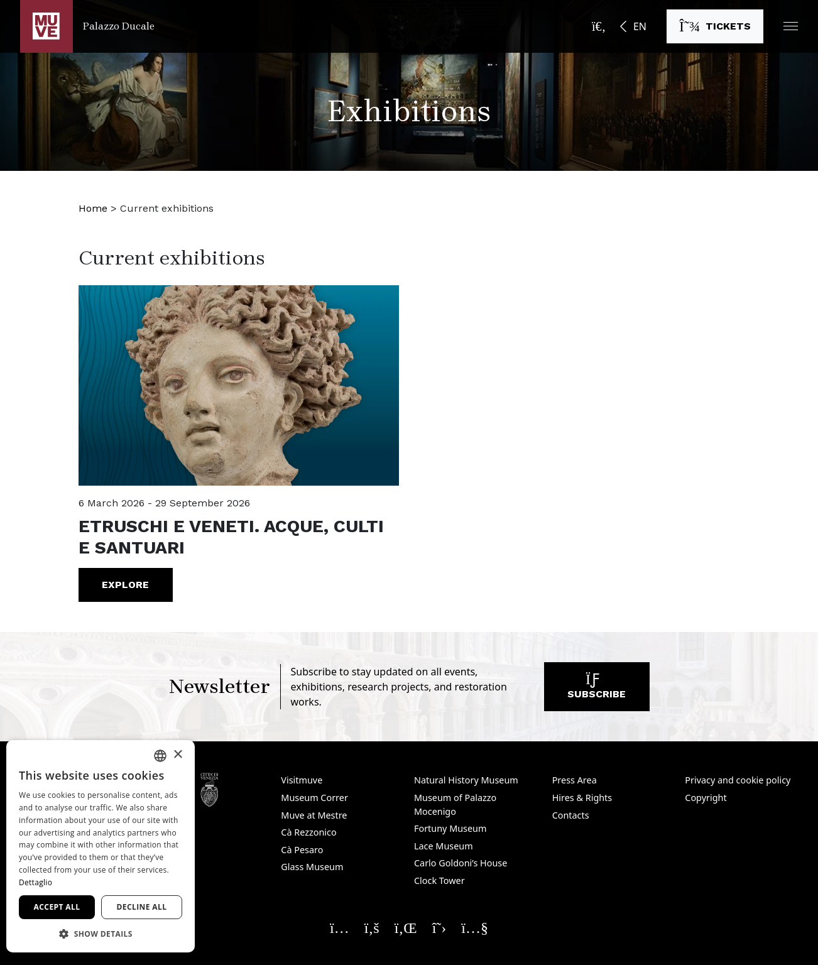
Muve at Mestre (314, 815)
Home (93, 208)
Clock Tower (439, 880)
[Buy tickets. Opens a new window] (715, 26)
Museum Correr (314, 798)
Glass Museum (312, 867)
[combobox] (160, 756)
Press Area (574, 780)
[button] (790, 26)
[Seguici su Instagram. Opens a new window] (339, 927)
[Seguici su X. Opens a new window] (439, 927)
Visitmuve (301, 780)
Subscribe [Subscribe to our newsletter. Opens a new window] (596, 689)
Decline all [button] (142, 907)
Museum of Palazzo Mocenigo (455, 804)
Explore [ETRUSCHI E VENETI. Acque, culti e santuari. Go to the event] (125, 585)
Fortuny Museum (450, 828)
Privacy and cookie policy (737, 780)
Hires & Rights (582, 798)
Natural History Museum (466, 780)
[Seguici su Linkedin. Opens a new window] (406, 927)
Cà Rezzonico (308, 832)
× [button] (177, 755)
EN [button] (639, 26)
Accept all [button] (57, 907)
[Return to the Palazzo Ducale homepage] (87, 26)
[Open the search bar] (599, 26)
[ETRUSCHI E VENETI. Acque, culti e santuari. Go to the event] (239, 385)
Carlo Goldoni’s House (460, 863)
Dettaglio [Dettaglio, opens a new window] (35, 882)
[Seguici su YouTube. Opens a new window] (474, 927)
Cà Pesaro (302, 850)
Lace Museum (443, 846)
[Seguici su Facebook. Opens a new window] (371, 927)
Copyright (705, 798)
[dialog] (100, 846)
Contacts (570, 815)
